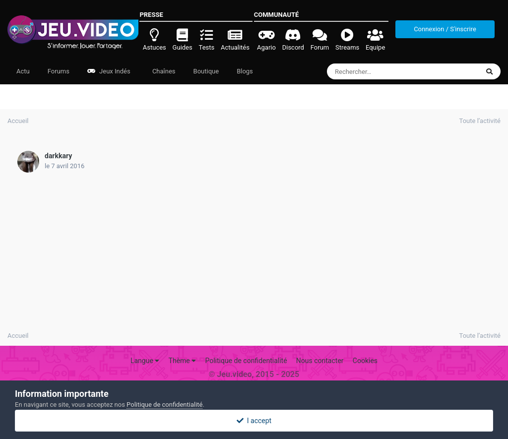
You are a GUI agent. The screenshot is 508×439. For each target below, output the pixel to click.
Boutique (206, 71)
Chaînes (163, 71)
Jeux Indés (108, 71)
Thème (182, 361)
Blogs (245, 71)
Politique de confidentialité (246, 361)
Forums (58, 71)
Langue (144, 361)
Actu (23, 71)
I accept (254, 421)
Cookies (365, 361)
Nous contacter (320, 361)
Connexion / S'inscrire (445, 29)
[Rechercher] (376, 71)
